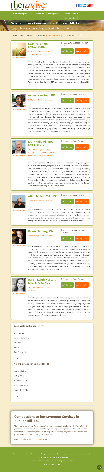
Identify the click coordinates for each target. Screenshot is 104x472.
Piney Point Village (20, 380)
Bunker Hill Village (20, 371)
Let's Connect (67, 51)
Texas (29, 36)
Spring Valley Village (21, 385)
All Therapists (19, 333)
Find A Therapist (20, 13)
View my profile (81, 51)
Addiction (17, 342)
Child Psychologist (20, 352)
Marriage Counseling (21, 338)
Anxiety (16, 347)
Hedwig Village (19, 376)
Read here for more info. (52, 464)
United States (17, 36)
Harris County (37, 439)
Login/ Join (70, 18)
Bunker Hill (40, 36)
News (67, 13)
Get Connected (38, 13)
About (76, 13)
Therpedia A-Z (55, 13)
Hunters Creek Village (21, 390)
